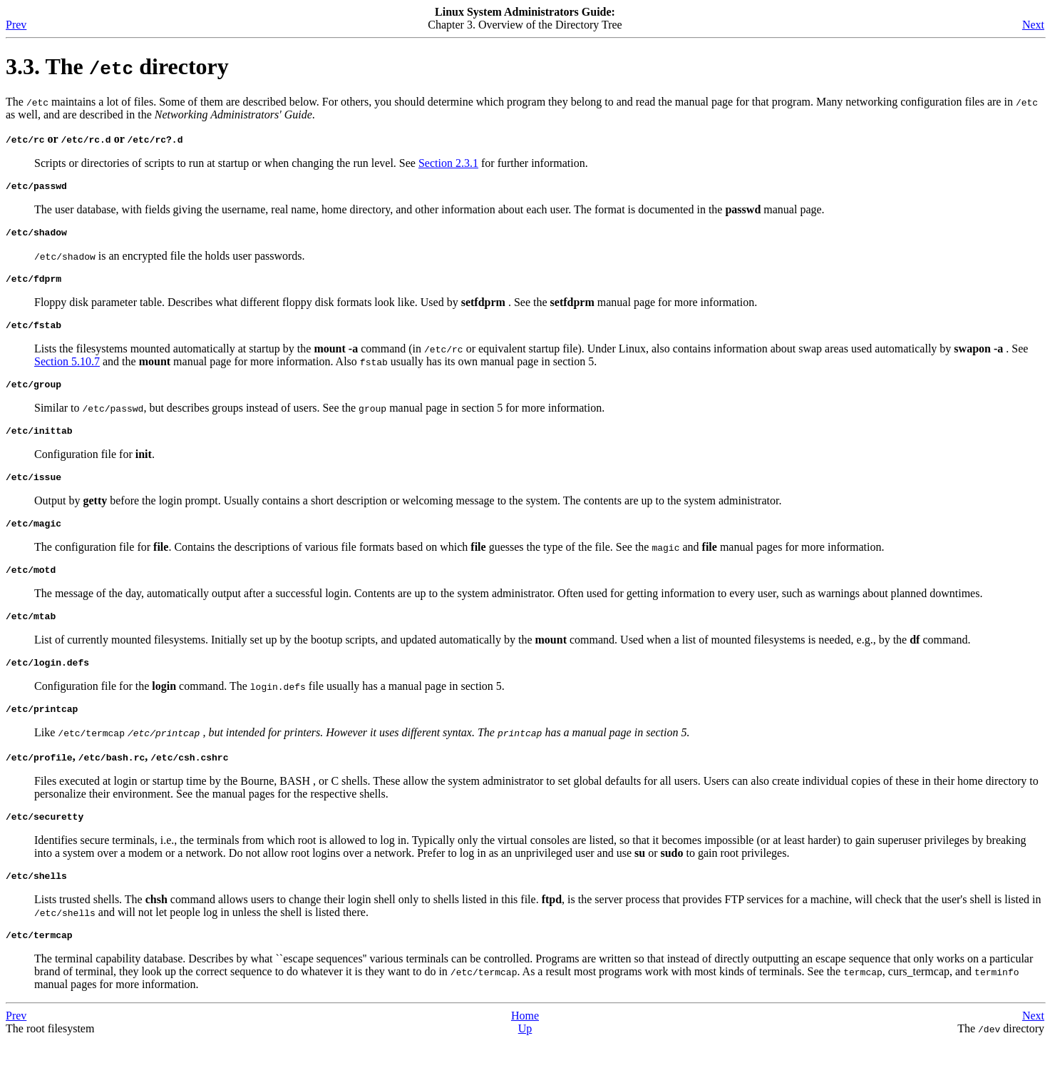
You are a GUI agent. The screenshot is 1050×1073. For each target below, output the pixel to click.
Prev (16, 25)
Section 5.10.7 (67, 370)
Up (525, 1060)
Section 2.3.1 (448, 163)
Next (1033, 25)
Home (525, 1048)
